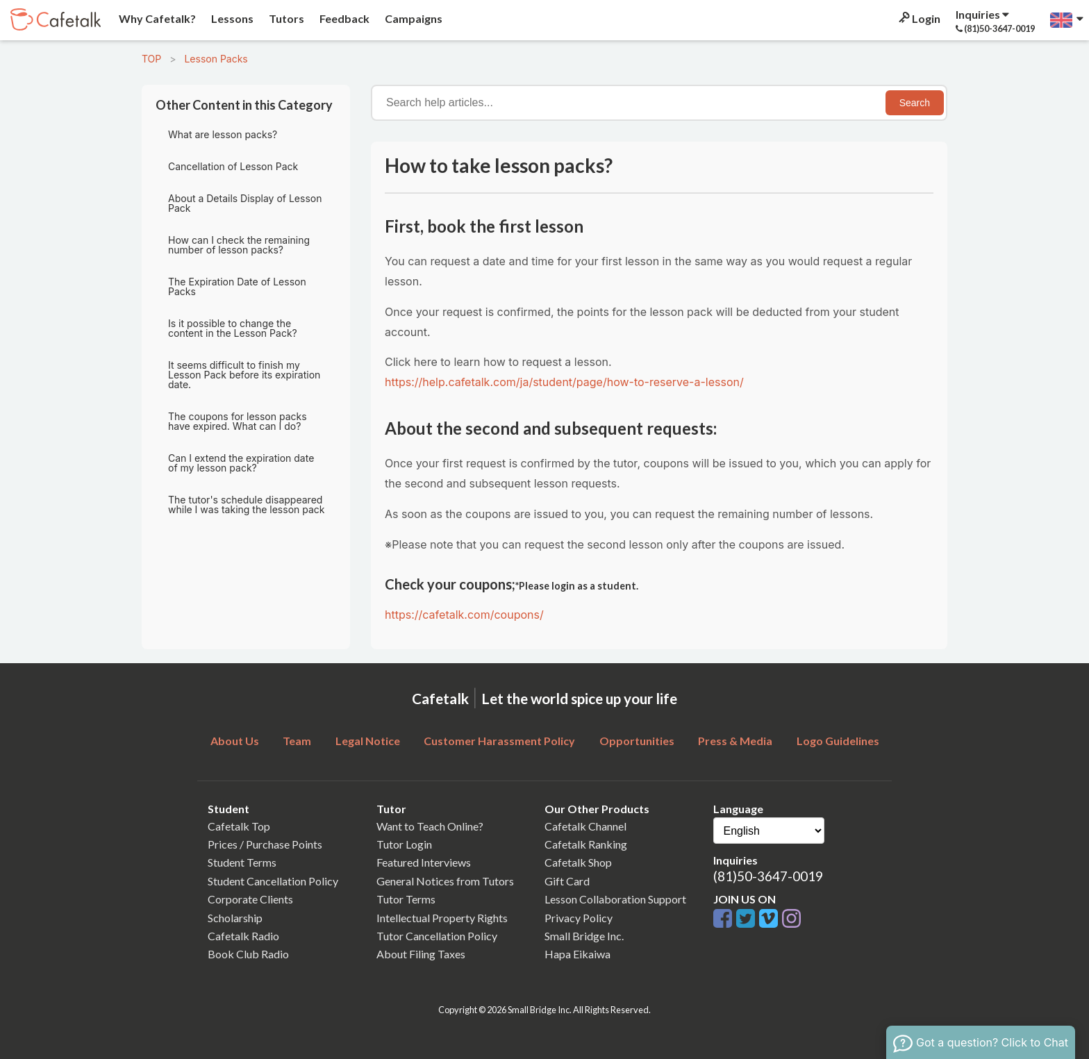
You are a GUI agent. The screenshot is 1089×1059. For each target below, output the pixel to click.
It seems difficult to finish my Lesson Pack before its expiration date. (244, 374)
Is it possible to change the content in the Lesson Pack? (232, 328)
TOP (151, 59)
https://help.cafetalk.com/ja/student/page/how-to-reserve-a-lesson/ (564, 382)
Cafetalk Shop (578, 862)
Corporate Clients (250, 899)
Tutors (285, 18)
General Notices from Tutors (445, 880)
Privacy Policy (578, 917)
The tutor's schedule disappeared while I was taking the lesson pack (246, 504)
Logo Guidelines (838, 740)
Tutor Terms (405, 899)
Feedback (343, 18)
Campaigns (412, 18)
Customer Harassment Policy (499, 740)
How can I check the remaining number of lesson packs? (239, 245)
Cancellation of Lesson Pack (233, 166)
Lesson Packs (215, 59)
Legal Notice (367, 740)
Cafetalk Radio (243, 935)
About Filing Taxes (420, 953)
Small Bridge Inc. (584, 935)
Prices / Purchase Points (265, 844)
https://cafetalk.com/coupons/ (464, 615)
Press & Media (735, 740)
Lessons (231, 18)
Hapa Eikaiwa (577, 953)
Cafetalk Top (239, 826)
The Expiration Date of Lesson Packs (237, 286)
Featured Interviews (423, 862)
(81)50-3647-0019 (768, 876)
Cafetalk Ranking (585, 844)
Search (914, 102)
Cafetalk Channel (585, 826)
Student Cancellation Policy (273, 880)
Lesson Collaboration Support (615, 899)
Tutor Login (404, 844)
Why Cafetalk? (156, 18)
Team (297, 740)
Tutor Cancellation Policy (436, 935)
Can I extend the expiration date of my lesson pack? (241, 463)
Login (918, 18)
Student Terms (242, 862)
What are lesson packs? (222, 134)
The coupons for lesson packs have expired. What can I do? (237, 421)
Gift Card (567, 880)
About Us (234, 740)
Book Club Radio (248, 953)
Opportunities (636, 740)
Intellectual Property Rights (442, 917)
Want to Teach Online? (429, 826)
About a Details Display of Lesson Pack (245, 203)
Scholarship (235, 917)
